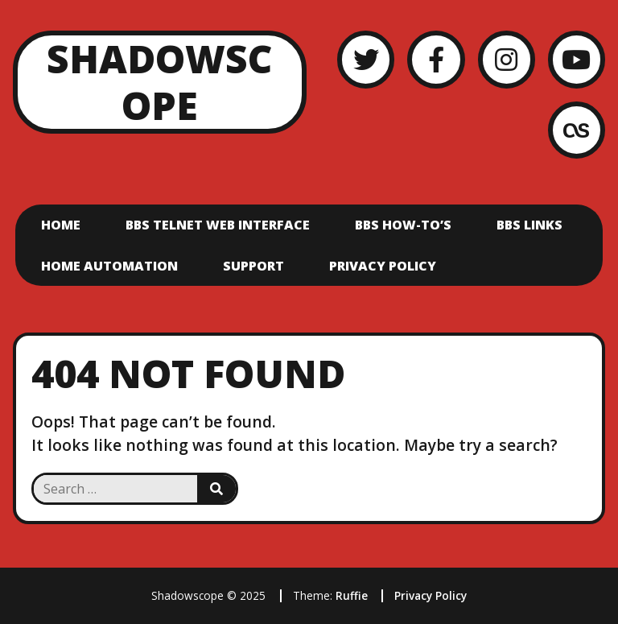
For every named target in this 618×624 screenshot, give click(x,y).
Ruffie (352, 595)
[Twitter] (365, 59)
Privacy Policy (382, 266)
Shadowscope (159, 81)
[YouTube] (576, 59)
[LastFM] (576, 130)
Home (60, 224)
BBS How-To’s (403, 224)
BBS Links (529, 224)
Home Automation (109, 266)
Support (253, 266)
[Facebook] (435, 59)
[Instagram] (506, 59)
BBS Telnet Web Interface (218, 224)
